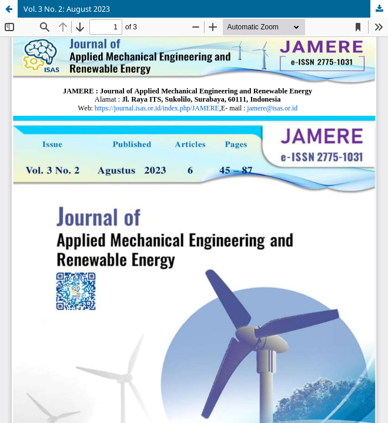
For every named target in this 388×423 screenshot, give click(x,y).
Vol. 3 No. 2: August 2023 (67, 9)
